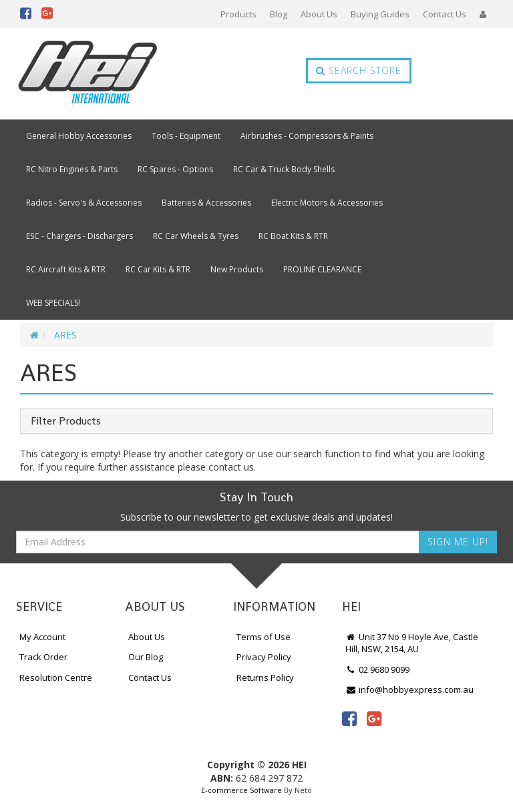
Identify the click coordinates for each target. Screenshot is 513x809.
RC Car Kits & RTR (158, 269)
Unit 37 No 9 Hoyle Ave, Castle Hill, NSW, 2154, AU (411, 643)
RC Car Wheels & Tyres (195, 236)
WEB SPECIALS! (53, 302)
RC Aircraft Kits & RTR (66, 269)
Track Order (43, 657)
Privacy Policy (263, 657)
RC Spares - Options (175, 169)
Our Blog (145, 657)
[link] (349, 718)
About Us (319, 14)
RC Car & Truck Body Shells (284, 169)
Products (238, 14)
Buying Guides (380, 14)
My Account (42, 637)
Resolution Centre (55, 677)
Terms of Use (263, 637)
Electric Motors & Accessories (327, 202)
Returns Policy (265, 677)
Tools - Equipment (186, 136)
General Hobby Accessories (79, 136)
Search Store (358, 70)
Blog (278, 14)
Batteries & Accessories (206, 202)
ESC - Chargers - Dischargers (79, 236)
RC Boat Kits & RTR (293, 236)
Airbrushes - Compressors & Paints (306, 136)
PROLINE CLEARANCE (322, 269)
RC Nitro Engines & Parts (72, 169)
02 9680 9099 (377, 669)
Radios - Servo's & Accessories (84, 202)
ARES (65, 334)
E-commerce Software (241, 790)
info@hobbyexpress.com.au (409, 690)
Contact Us (444, 14)
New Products (236, 269)
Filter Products (66, 421)
